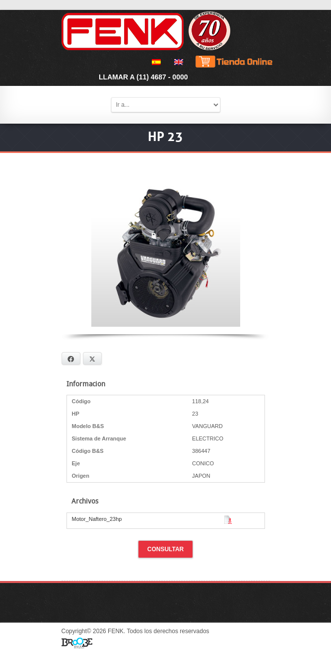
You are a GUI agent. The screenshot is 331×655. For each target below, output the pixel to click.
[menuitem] (154, 62)
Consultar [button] (165, 549)
